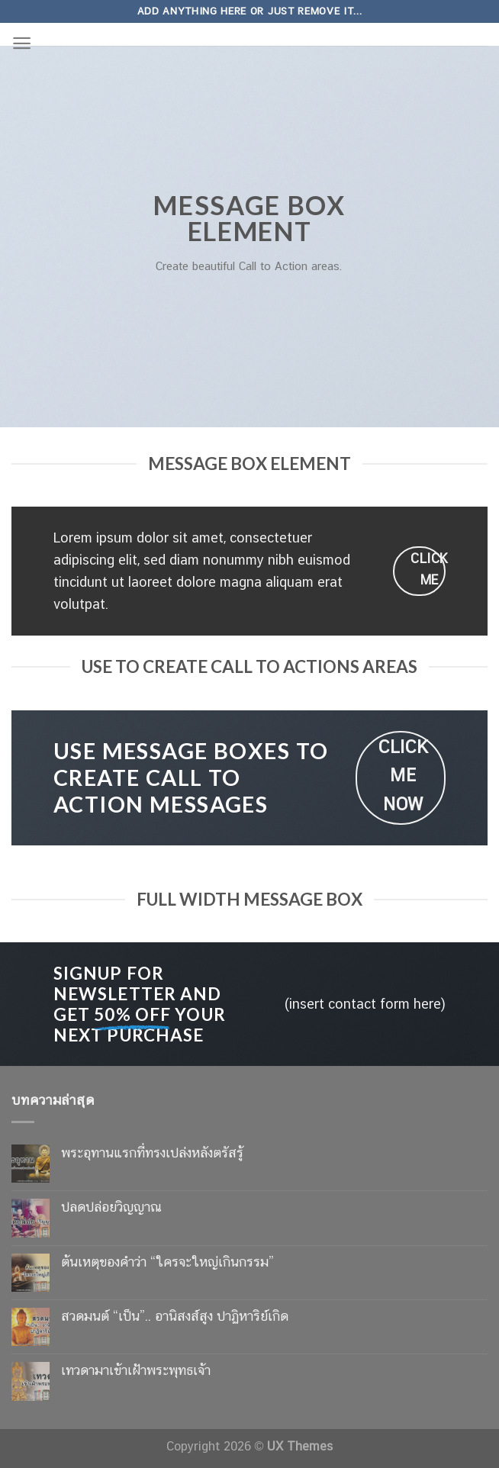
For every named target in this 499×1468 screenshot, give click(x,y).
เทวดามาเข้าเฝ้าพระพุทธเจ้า (136, 1370)
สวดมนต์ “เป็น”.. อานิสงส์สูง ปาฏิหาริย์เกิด (174, 1316)
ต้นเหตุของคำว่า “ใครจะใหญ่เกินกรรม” (167, 1262)
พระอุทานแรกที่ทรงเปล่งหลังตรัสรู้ (152, 1152)
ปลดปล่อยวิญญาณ (111, 1207)
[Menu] (21, 43)
